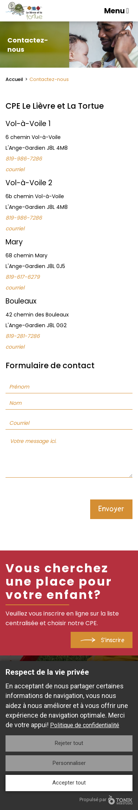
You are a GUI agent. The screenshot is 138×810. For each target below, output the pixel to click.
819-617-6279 (23, 277)
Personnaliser (69, 763)
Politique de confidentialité (84, 725)
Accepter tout (69, 782)
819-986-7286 (24, 158)
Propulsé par (105, 799)
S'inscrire (112, 640)
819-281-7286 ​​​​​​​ (23, 336)
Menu (116, 11)
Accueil (14, 79)
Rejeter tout (69, 743)
